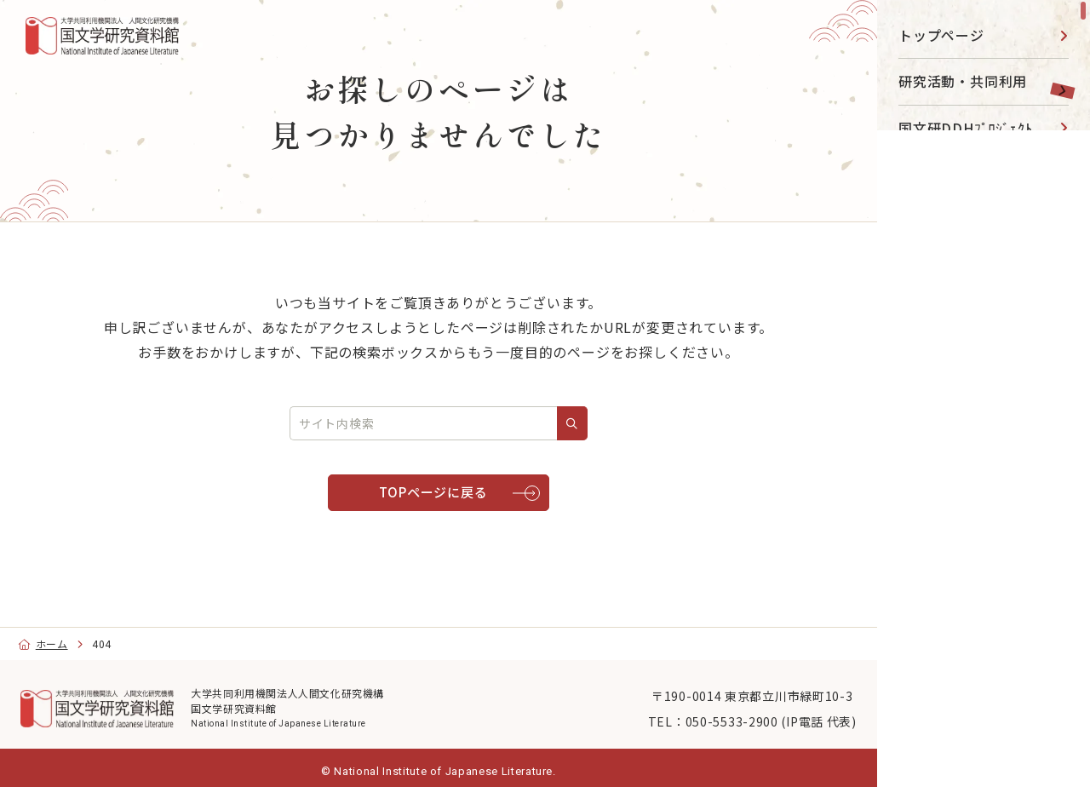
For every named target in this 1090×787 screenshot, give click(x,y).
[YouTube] (946, 525)
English (941, 715)
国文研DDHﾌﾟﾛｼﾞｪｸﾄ (965, 128)
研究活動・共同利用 (962, 81)
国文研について (948, 405)
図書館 (919, 220)
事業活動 (926, 312)
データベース (941, 266)
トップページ (941, 35)
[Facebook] (984, 525)
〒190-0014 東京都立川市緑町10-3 (721, 702)
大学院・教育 (941, 359)
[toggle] (1056, 81)
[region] (983, 393)
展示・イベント (948, 174)
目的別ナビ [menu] (981, 472)
